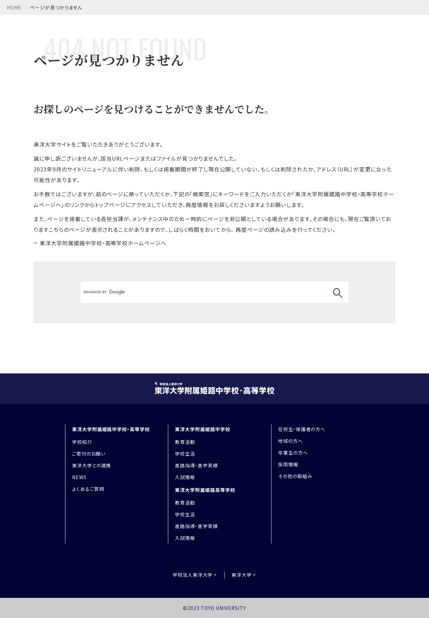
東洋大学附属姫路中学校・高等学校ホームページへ (103, 243)
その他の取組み (295, 476)
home (14, 7)
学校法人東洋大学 (193, 575)
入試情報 (185, 477)
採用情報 (288, 464)
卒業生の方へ (293, 452)
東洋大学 (242, 575)
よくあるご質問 (88, 488)
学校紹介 (82, 442)
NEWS (79, 477)
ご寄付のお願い (89, 453)
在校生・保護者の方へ (302, 429)
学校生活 (185, 453)
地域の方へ (290, 440)
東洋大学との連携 (91, 465)
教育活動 (185, 442)
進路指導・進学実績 (196, 465)
